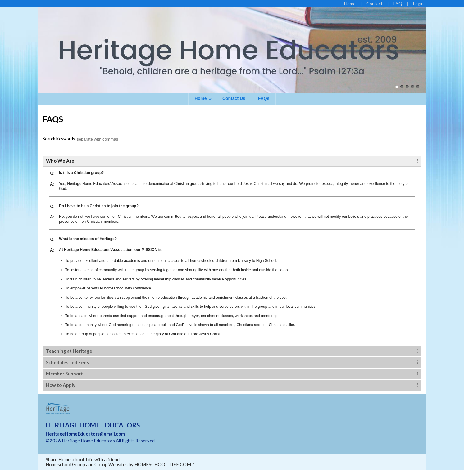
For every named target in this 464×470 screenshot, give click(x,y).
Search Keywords (59, 138)
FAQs (264, 98)
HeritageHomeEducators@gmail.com (85, 433)
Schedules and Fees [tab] (67, 362)
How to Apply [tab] (60, 385)
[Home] (350, 3)
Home (204, 98)
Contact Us (233, 98)
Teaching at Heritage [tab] (69, 351)
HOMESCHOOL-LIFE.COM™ (164, 464)
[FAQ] (397, 3)
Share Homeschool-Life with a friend (83, 459)
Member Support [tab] (64, 373)
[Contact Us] (374, 3)
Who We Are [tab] (60, 160)
